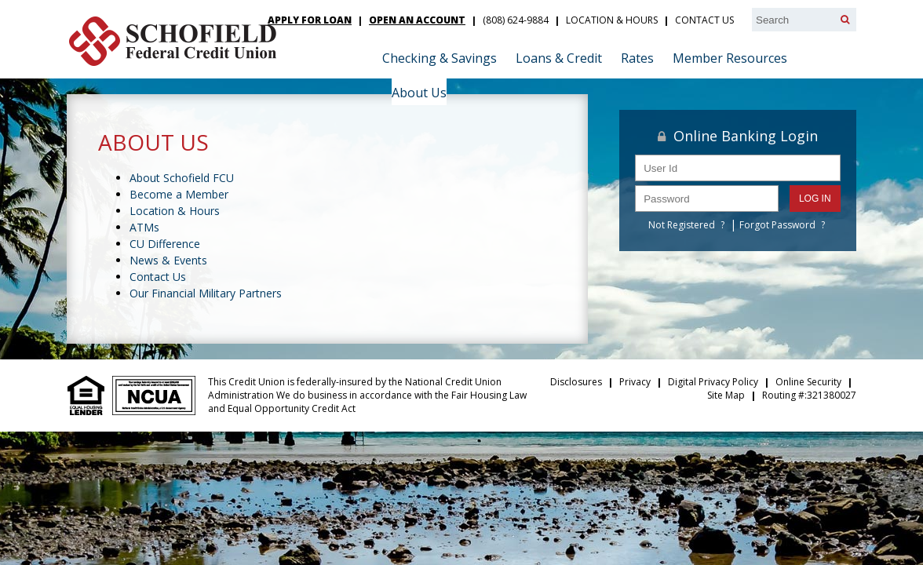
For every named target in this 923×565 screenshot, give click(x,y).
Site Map (726, 395)
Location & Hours (612, 20)
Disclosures (576, 381)
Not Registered (681, 224)
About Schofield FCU (182, 177)
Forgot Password (777, 224)
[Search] (845, 19)
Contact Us (704, 20)
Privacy (635, 381)
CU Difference (165, 243)
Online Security (808, 381)
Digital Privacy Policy (713, 381)
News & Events (168, 260)
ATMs (144, 227)
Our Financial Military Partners (206, 293)
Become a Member (179, 194)
